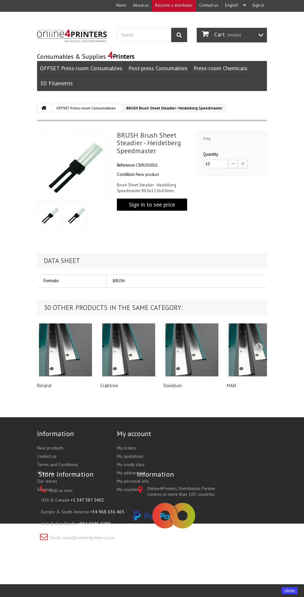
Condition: (126, 174)
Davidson (172, 385)
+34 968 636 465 (107, 545)
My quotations (130, 456)
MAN (231, 385)
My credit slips (130, 464)
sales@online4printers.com (88, 571)
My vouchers (129, 489)
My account (134, 433)
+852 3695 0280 (94, 557)
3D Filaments (56, 83)
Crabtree (109, 385)
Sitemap (45, 489)
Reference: (126, 165)
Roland (44, 385)
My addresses (130, 473)
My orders (126, 448)
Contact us (208, 5)
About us (141, 5)
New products (50, 448)
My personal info (133, 481)
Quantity (210, 154)
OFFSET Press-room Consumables (81, 68)
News (121, 5)
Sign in (258, 5)
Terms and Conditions (57, 464)
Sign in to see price (152, 204)
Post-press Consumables (157, 68)
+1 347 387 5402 (87, 533)
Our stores (47, 481)
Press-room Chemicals (220, 68)
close (290, 590)
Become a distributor (174, 5)
